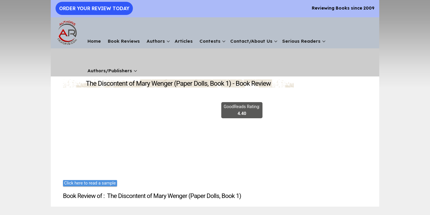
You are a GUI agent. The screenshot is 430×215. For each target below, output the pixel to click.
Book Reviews (124, 41)
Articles (184, 41)
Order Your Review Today (94, 8)
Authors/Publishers (109, 70)
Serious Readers (301, 41)
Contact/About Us (251, 41)
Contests (209, 41)
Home (94, 41)
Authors (156, 41)
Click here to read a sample (90, 183)
